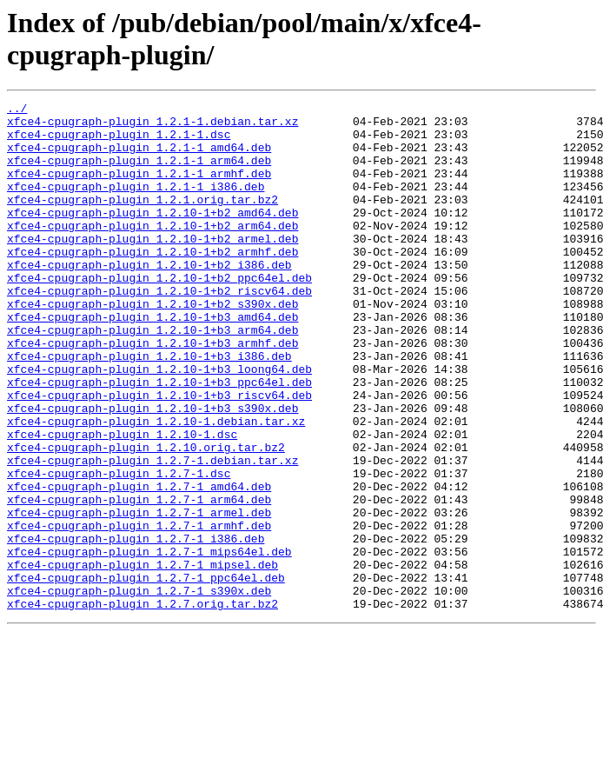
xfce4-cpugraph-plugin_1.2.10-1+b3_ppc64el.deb (159, 439)
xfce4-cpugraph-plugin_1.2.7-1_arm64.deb (139, 580)
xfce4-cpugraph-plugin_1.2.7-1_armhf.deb (139, 611)
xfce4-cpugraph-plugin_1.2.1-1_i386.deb (135, 204)
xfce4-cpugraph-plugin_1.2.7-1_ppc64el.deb (146, 674)
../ (17, 110)
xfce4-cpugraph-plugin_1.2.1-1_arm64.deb (139, 173)
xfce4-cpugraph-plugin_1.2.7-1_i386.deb (135, 627)
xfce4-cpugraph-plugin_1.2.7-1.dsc (118, 548)
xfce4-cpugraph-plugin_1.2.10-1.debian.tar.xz (156, 486)
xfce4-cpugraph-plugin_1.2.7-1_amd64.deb (139, 564)
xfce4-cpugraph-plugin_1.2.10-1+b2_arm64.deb (152, 251)
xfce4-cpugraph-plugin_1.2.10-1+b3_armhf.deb (152, 392)
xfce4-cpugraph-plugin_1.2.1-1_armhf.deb (139, 188)
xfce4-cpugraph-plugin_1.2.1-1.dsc (118, 142)
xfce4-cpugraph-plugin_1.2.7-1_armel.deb (139, 595)
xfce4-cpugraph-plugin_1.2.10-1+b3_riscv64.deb (159, 454)
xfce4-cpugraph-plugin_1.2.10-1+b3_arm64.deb (152, 376)
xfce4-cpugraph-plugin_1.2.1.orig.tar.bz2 (142, 220)
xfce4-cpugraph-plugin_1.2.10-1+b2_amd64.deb (152, 235)
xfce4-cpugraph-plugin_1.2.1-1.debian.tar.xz (152, 126)
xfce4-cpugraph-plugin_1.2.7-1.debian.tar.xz (152, 533)
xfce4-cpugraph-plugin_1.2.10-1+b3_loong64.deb (159, 423)
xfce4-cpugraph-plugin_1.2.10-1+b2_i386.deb (149, 298)
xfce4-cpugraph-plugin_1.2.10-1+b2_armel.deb (152, 267)
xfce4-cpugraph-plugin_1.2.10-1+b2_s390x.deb (152, 345)
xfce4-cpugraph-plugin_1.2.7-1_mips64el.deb (149, 642)
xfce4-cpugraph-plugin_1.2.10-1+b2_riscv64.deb (159, 329)
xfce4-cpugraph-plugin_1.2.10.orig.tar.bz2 (146, 517)
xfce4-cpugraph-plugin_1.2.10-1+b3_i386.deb (149, 408)
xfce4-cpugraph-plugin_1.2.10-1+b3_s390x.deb (152, 470)
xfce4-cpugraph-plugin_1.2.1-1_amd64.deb (139, 157)
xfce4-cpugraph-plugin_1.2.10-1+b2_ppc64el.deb (159, 314)
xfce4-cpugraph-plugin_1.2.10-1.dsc (122, 501)
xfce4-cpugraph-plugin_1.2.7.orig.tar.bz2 (142, 705)
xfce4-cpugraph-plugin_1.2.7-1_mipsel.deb (142, 658)
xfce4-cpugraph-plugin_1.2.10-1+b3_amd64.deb (152, 361)
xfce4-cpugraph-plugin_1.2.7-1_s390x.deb (139, 689)
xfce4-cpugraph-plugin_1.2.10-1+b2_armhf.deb (152, 282)
